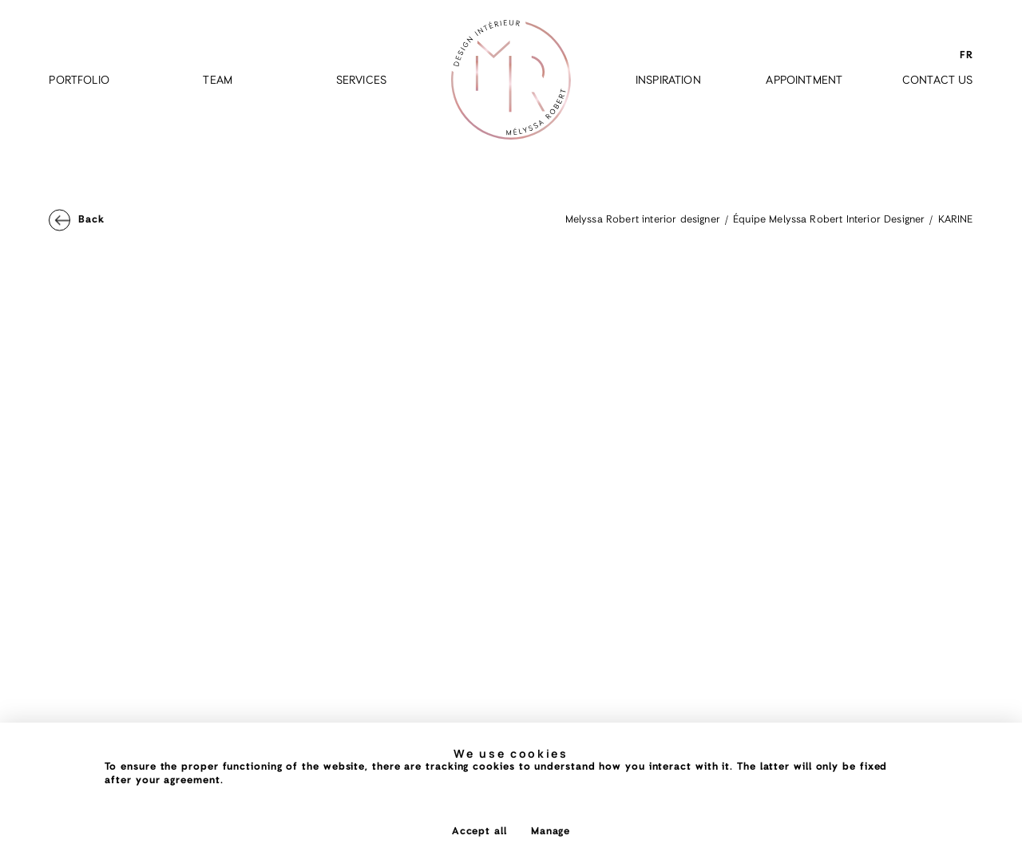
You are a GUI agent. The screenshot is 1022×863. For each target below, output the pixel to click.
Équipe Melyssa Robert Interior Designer (829, 220)
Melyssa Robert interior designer (642, 220)
